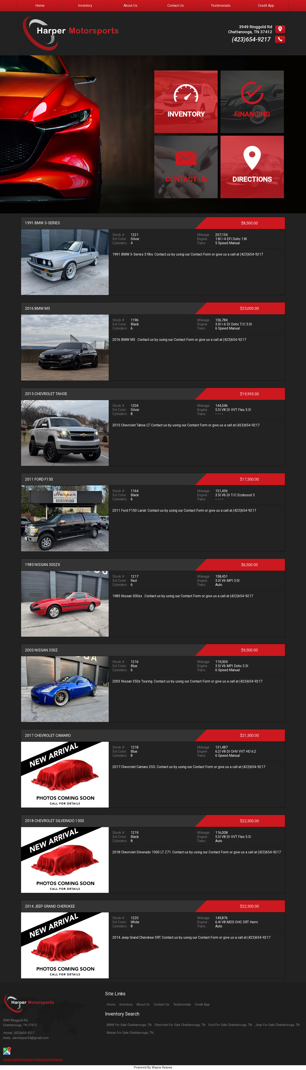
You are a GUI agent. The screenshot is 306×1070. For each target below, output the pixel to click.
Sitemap (57, 1059)
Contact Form (201, 254)
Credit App (202, 1004)
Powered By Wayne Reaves (153, 1067)
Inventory (126, 1004)
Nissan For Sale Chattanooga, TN (130, 1033)
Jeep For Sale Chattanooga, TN (277, 1025)
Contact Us (29, 1059)
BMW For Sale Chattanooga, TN (129, 1025)
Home (111, 1004)
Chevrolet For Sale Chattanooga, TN (180, 1025)
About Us (143, 1004)
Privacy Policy (11, 1059)
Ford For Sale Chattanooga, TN (230, 1025)
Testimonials (182, 1004)
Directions (44, 1059)
